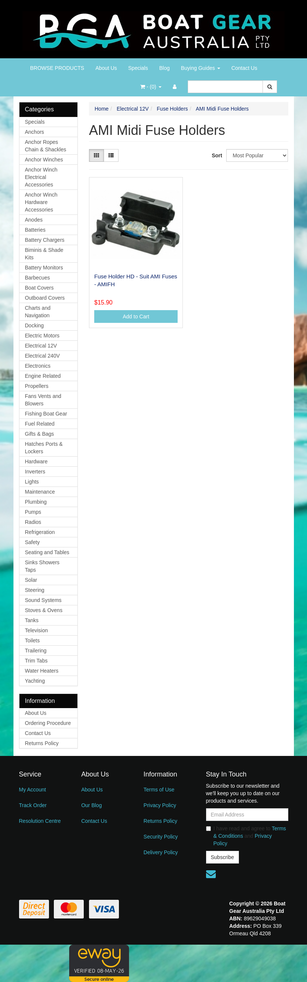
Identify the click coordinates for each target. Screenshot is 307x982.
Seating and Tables (47, 552)
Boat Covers (39, 288)
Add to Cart (136, 316)
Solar (31, 580)
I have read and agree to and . (246, 835)
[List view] (111, 155)
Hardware (36, 461)
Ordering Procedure (48, 723)
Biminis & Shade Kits (44, 253)
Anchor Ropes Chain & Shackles (46, 145)
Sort (216, 155)
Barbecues (37, 278)
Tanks (32, 620)
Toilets (32, 640)
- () (150, 87)
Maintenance (40, 492)
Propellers (37, 386)
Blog (164, 68)
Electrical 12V (41, 346)
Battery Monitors (44, 268)
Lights (32, 482)
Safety (32, 542)
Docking (34, 325)
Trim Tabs (36, 661)
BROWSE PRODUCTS (57, 68)
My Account (32, 790)
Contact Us (244, 68)
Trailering (36, 651)
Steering (34, 590)
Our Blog (91, 805)
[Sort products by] (257, 155)
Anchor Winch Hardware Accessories (41, 202)
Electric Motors (42, 336)
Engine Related (43, 376)
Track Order (33, 805)
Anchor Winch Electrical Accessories (41, 177)
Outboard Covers (45, 298)
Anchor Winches (44, 160)
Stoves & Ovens (43, 610)
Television (36, 630)
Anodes (34, 220)
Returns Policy (42, 743)
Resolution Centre (40, 821)
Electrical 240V (42, 356)
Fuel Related (40, 424)
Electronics (37, 366)
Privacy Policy (160, 805)
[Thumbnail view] (96, 155)
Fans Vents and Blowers (43, 400)
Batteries (35, 230)
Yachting (35, 681)
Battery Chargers (45, 240)
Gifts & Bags (39, 434)
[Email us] (211, 874)
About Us (106, 68)
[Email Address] (247, 814)
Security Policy (161, 837)
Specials (138, 68)
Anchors (34, 132)
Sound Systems (43, 600)
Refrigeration (40, 532)
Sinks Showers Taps (42, 566)
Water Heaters (42, 671)
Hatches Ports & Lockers (44, 447)
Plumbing (36, 502)
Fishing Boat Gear (46, 414)
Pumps (33, 512)
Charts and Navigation (37, 311)
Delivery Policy (161, 852)
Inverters (35, 472)
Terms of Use (159, 790)
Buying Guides (200, 68)
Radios (33, 522)
